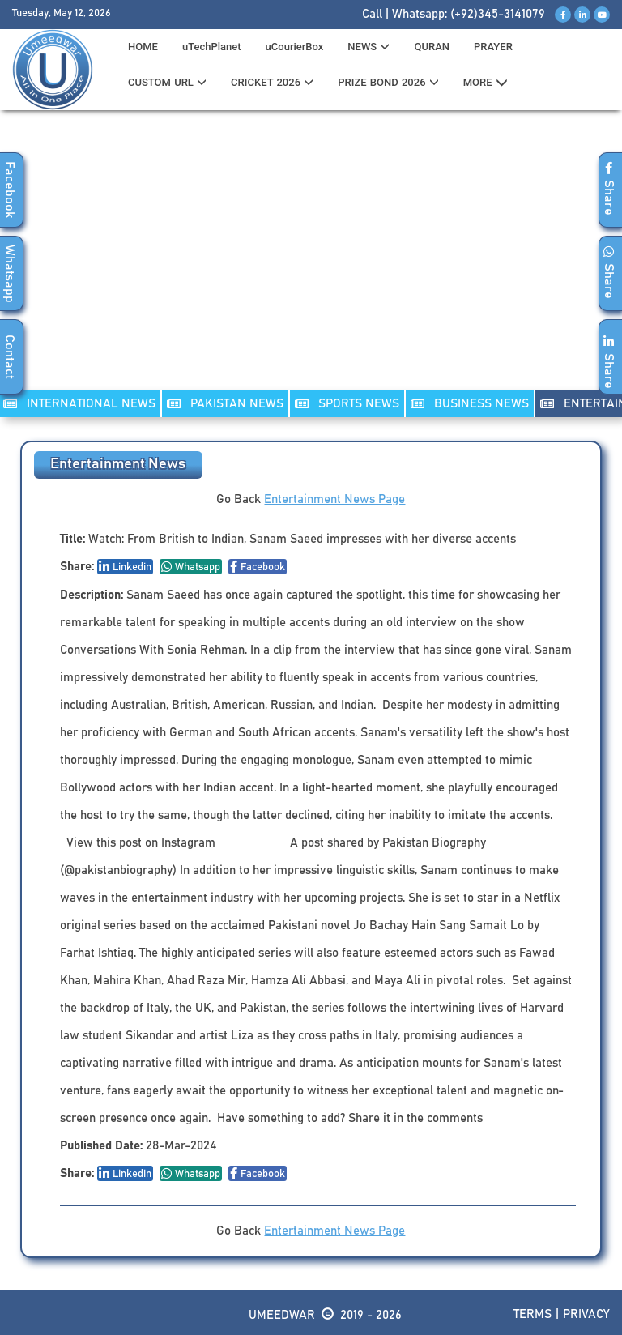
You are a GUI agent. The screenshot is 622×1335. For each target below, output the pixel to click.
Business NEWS (470, 404)
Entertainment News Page (334, 499)
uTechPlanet (211, 47)
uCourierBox (295, 47)
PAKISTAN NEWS (225, 404)
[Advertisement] (311, 260)
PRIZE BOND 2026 (388, 82)
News (368, 47)
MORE (485, 82)
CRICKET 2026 (272, 82)
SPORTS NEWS (347, 404)
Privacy (586, 1314)
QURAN (431, 47)
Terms (532, 1314)
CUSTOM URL (167, 82)
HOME (143, 47)
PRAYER (493, 47)
